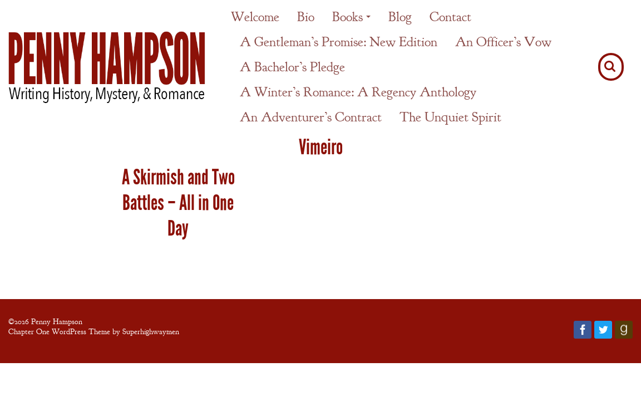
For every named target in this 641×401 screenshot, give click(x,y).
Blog (400, 16)
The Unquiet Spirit (450, 117)
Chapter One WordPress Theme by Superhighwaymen (93, 331)
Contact (450, 16)
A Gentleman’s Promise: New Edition (338, 41)
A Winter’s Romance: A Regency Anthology (358, 92)
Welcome (255, 16)
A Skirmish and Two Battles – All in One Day (178, 202)
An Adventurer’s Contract (311, 117)
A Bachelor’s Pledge (292, 66)
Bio (305, 16)
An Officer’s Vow (503, 41)
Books (347, 16)
